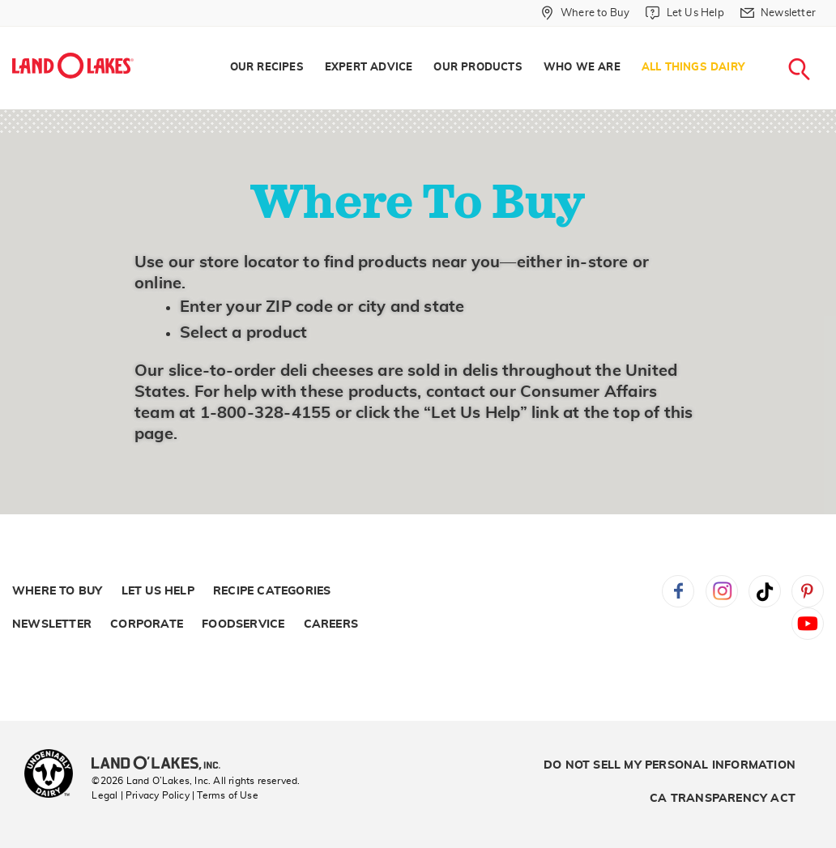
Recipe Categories (272, 591)
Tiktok (765, 591)
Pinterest (807, 591)
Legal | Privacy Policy (140, 795)
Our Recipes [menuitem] (267, 67)
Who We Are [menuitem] (582, 67)
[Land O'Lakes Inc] (162, 764)
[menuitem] (585, 13)
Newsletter (52, 624)
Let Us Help (158, 591)
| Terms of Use (225, 795)
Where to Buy (57, 591)
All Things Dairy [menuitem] (693, 67)
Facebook (678, 591)
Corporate (146, 624)
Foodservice (243, 624)
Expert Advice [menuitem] (369, 67)
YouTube (807, 623)
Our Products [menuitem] (477, 67)
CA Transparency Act (722, 798)
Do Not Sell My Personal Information (669, 765)
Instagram (722, 591)
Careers (331, 624)
